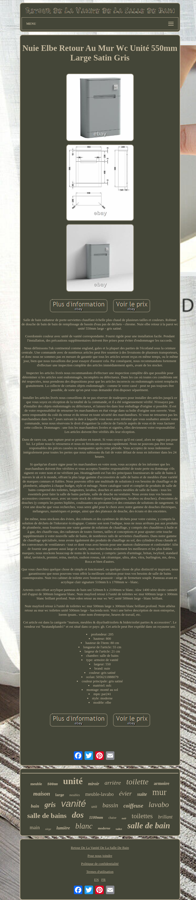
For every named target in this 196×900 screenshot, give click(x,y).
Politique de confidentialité (100, 864)
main (35, 827)
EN (96, 880)
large (59, 795)
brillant (165, 817)
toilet (119, 828)
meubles (74, 795)
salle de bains (46, 816)
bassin (110, 805)
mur (159, 792)
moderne (104, 828)
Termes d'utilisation (99, 872)
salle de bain (148, 825)
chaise (112, 818)
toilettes (142, 816)
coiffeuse (133, 806)
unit (94, 807)
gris (50, 805)
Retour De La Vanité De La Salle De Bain (100, 848)
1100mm (96, 817)
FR (103, 880)
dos (78, 815)
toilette (137, 781)
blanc (83, 826)
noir (124, 818)
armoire (161, 783)
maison (41, 793)
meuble (36, 784)
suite (142, 794)
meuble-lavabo (99, 794)
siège (48, 828)
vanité (73, 803)
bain (35, 806)
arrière (113, 782)
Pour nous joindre (99, 856)
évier (125, 793)
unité (73, 781)
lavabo (159, 804)
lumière (63, 828)
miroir (93, 783)
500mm (52, 784)
